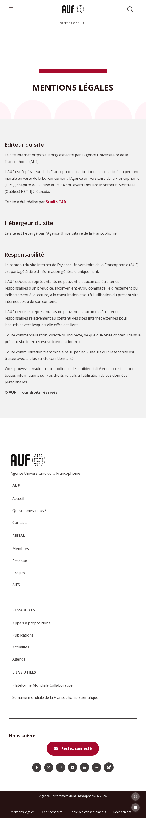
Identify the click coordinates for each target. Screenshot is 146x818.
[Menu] (11, 9)
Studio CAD (56, 201)
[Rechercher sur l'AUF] (130, 9)
